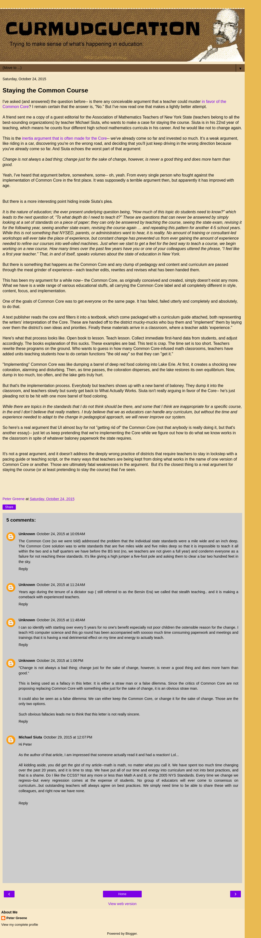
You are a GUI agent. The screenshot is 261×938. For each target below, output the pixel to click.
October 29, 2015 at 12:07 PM (68, 737)
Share (9, 507)
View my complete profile (19, 925)
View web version (122, 904)
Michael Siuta (30, 737)
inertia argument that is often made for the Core (64, 138)
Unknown (27, 534)
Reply (23, 569)
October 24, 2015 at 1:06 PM (60, 661)
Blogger (131, 933)
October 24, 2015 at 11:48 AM (61, 620)
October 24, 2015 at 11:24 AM (61, 585)
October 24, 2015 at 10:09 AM (61, 534)
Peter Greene (16, 918)
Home (122, 894)
